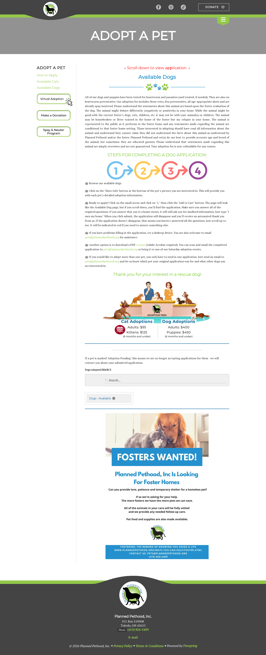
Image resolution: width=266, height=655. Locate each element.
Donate (212, 7)
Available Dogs (48, 88)
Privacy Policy (122, 646)
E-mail (133, 637)
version (140, 245)
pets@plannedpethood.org (102, 237)
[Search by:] (164, 380)
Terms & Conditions (149, 646)
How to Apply (47, 75)
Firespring (190, 646)
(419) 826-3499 (138, 629)
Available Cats (48, 81)
